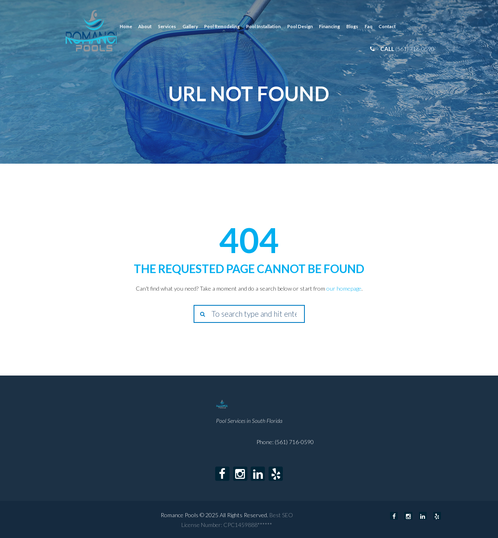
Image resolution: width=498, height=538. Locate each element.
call (387, 48)
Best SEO (281, 514)
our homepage (343, 288)
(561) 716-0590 (414, 48)
